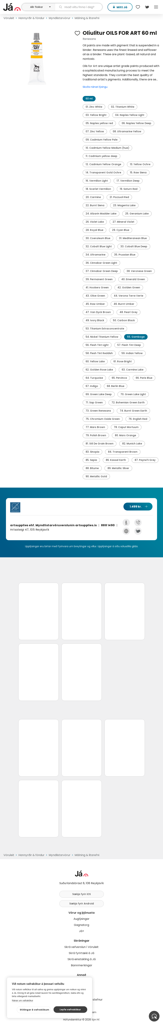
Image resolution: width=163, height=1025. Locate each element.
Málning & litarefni (87, 18)
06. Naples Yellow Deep (136, 123)
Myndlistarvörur (59, 18)
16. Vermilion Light (97, 180)
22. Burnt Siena (95, 205)
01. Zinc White (94, 107)
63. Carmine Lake (132, 369)
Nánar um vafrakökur (22, 1000)
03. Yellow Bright (96, 115)
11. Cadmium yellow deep (101, 156)
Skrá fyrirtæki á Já (81, 953)
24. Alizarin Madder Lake (101, 213)
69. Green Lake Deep (99, 394)
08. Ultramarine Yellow (127, 131)
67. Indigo (92, 386)
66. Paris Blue (144, 378)
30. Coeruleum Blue (98, 238)
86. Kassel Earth (116, 460)
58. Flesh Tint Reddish (99, 353)
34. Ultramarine (95, 254)
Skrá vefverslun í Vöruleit (81, 947)
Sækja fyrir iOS (81, 894)
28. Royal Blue (94, 230)
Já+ (81, 931)
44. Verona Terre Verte (128, 295)
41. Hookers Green (97, 287)
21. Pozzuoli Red (119, 197)
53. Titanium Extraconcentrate (105, 328)
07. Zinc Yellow (95, 131)
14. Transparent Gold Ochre (103, 172)
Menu (156, 7)
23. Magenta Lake (124, 205)
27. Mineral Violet (123, 222)
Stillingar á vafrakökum (34, 1009)
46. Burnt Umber (124, 304)
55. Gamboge (136, 337)
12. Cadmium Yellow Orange (103, 164)
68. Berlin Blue (115, 386)
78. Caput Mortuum (126, 427)
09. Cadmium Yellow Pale (101, 139)
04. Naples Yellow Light (129, 115)
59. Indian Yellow (132, 353)
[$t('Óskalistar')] (138, 7)
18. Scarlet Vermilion (98, 189)
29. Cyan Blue (120, 230)
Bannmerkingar (81, 965)
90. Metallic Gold (96, 476)
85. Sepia (91, 460)
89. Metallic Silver (118, 468)
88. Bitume (92, 468)
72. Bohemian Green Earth (128, 402)
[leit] (78, 7)
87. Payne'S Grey (145, 460)
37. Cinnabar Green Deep (102, 271)
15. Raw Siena (138, 172)
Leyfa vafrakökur (70, 1009)
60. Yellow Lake (95, 361)
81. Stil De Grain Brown (99, 443)
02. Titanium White (122, 107)
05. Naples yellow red (99, 123)
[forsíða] (12, 7)
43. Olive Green (95, 295)
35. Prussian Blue (124, 254)
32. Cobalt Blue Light (99, 246)
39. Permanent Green (99, 279)
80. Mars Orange (125, 435)
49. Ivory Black (95, 320)
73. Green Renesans (98, 410)
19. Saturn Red (128, 189)
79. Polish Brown (96, 435)
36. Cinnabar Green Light (101, 263)
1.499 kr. (135, 507)
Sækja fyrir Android (81, 903)
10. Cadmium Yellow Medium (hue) (107, 148)
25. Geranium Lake (137, 213)
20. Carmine (93, 197)
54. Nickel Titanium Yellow (102, 337)
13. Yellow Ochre (140, 164)
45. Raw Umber (95, 304)
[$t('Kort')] (147, 7)
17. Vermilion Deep (128, 180)
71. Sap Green (94, 402)
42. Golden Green (128, 287)
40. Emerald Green (133, 279)
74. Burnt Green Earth (133, 410)
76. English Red (138, 419)
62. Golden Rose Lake (99, 369)
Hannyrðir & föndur (31, 18)
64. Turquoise (94, 378)
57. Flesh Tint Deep (129, 345)
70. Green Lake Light (133, 394)
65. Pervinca (119, 378)
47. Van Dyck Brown (98, 312)
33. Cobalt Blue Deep (133, 246)
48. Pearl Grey (128, 312)
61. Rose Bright (122, 361)
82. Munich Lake (132, 443)
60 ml (89, 98)
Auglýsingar (81, 919)
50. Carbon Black (124, 320)
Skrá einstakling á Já (82, 959)
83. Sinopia (92, 452)
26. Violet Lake (95, 222)
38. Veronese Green (139, 271)
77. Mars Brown (95, 427)
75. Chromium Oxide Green (103, 419)
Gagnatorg (81, 925)
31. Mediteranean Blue (133, 238)
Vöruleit (9, 18)
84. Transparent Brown (122, 452)
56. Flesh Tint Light (97, 345)
